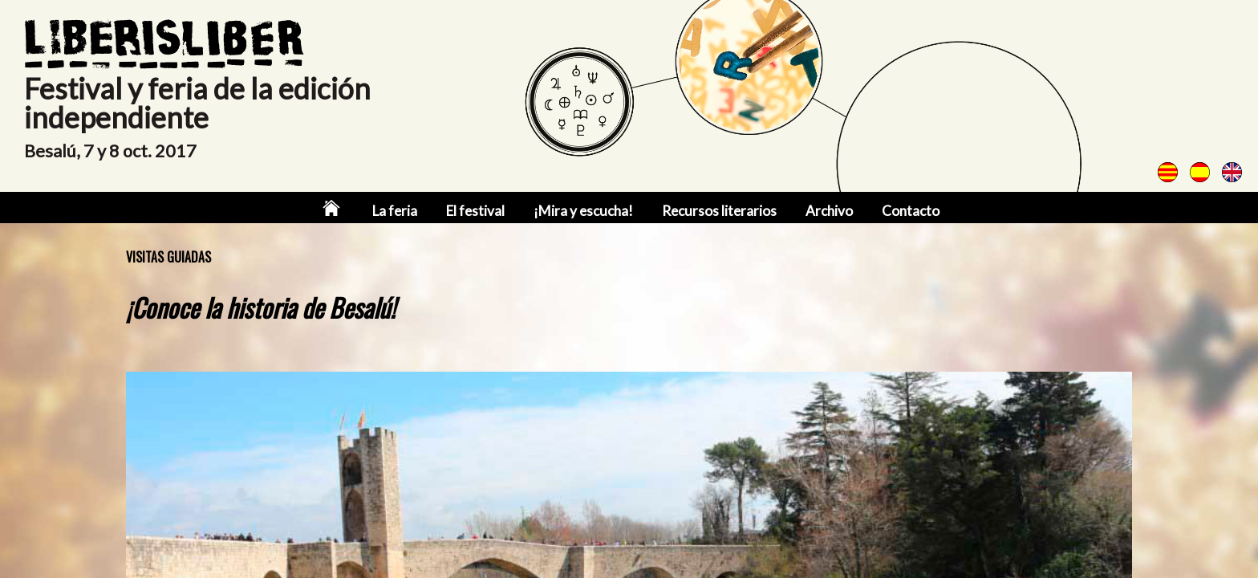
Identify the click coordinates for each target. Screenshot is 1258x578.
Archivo (829, 210)
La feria (394, 210)
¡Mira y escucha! (583, 210)
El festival (475, 210)
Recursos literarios (719, 210)
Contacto (910, 210)
